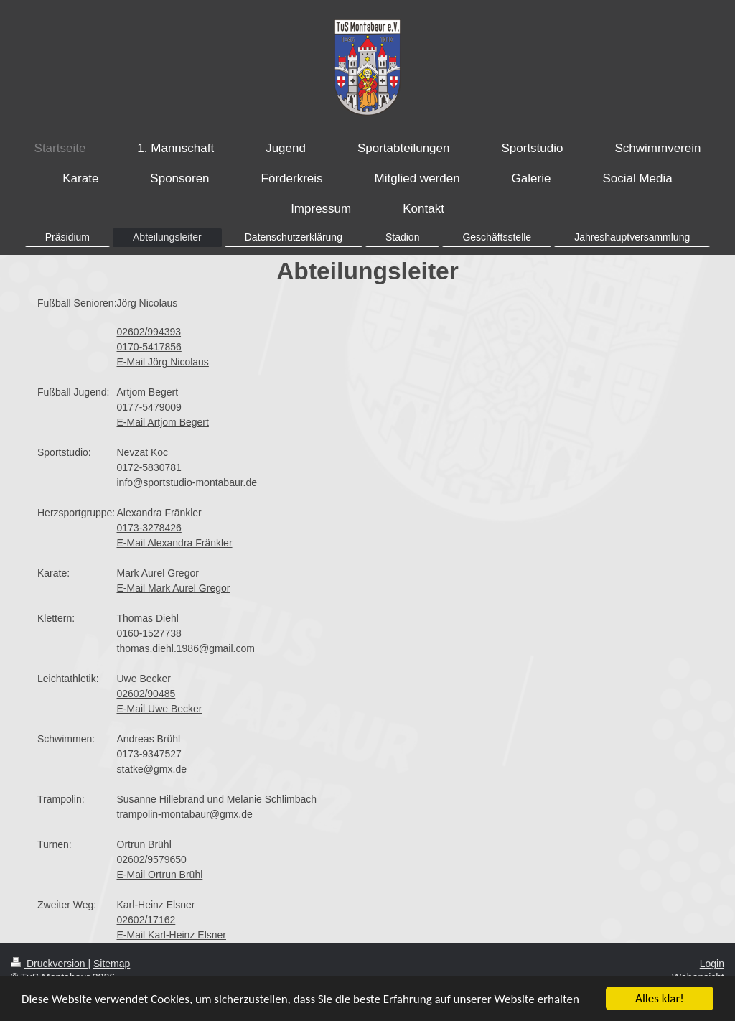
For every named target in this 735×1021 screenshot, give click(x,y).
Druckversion (49, 963)
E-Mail (132, 422)
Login (712, 963)
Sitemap (111, 963)
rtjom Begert (181, 422)
